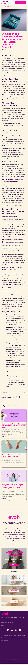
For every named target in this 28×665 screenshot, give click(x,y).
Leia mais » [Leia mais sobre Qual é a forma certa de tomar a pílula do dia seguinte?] (4, 465)
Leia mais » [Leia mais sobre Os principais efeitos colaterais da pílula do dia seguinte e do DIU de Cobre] (4, 436)
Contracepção (7, 7)
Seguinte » (17, 501)
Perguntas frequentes (7, 622)
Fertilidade (14, 601)
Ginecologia (14, 579)
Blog (2, 625)
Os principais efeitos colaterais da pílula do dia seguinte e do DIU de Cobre (14, 425)
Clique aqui (14, 564)
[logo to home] (3, 3)
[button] (17, 397)
